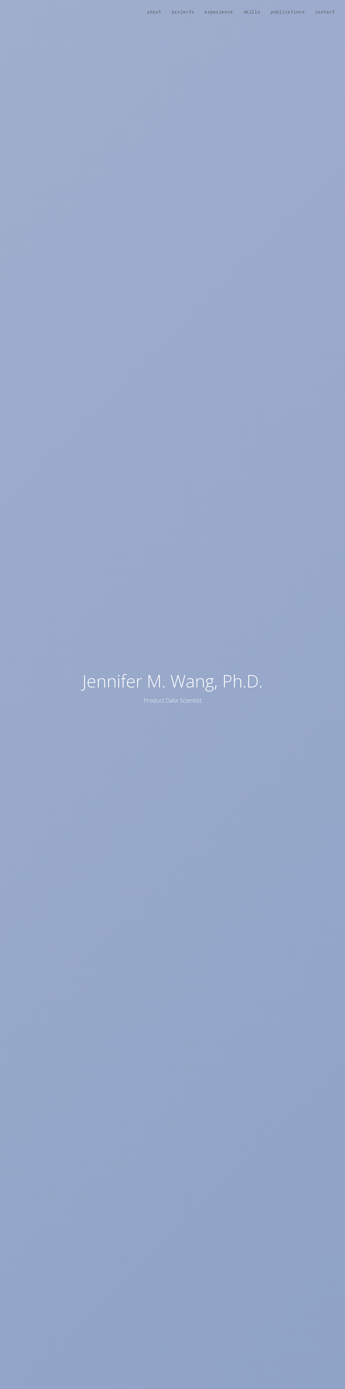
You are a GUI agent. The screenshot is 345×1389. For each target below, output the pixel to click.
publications (288, 12)
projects (183, 12)
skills (251, 12)
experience (219, 12)
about (154, 12)
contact (325, 12)
